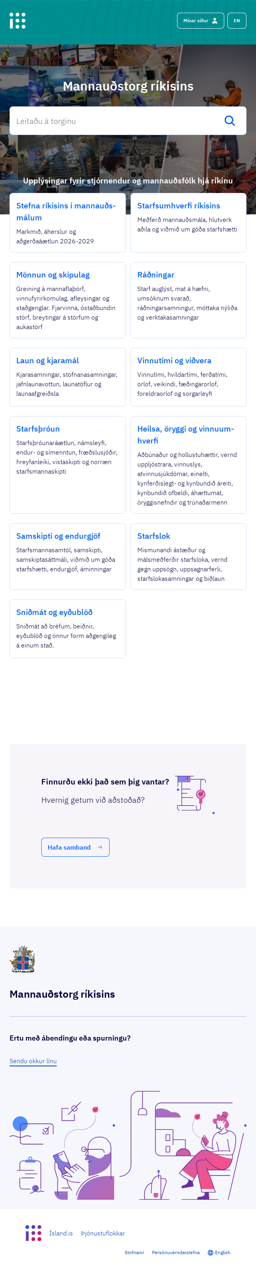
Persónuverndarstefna (176, 1252)
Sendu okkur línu (33, 1061)
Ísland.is (61, 1233)
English (223, 1252)
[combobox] (128, 120)
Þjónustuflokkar (103, 1233)
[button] (236, 21)
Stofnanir (134, 1252)
